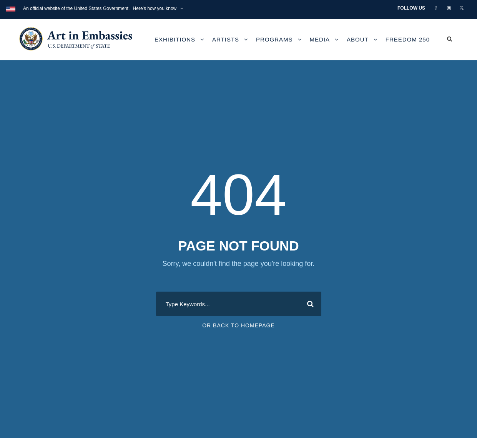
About (358, 39)
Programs (274, 39)
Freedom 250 (408, 39)
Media (320, 39)
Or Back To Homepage (238, 325)
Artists (225, 39)
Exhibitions (175, 39)
